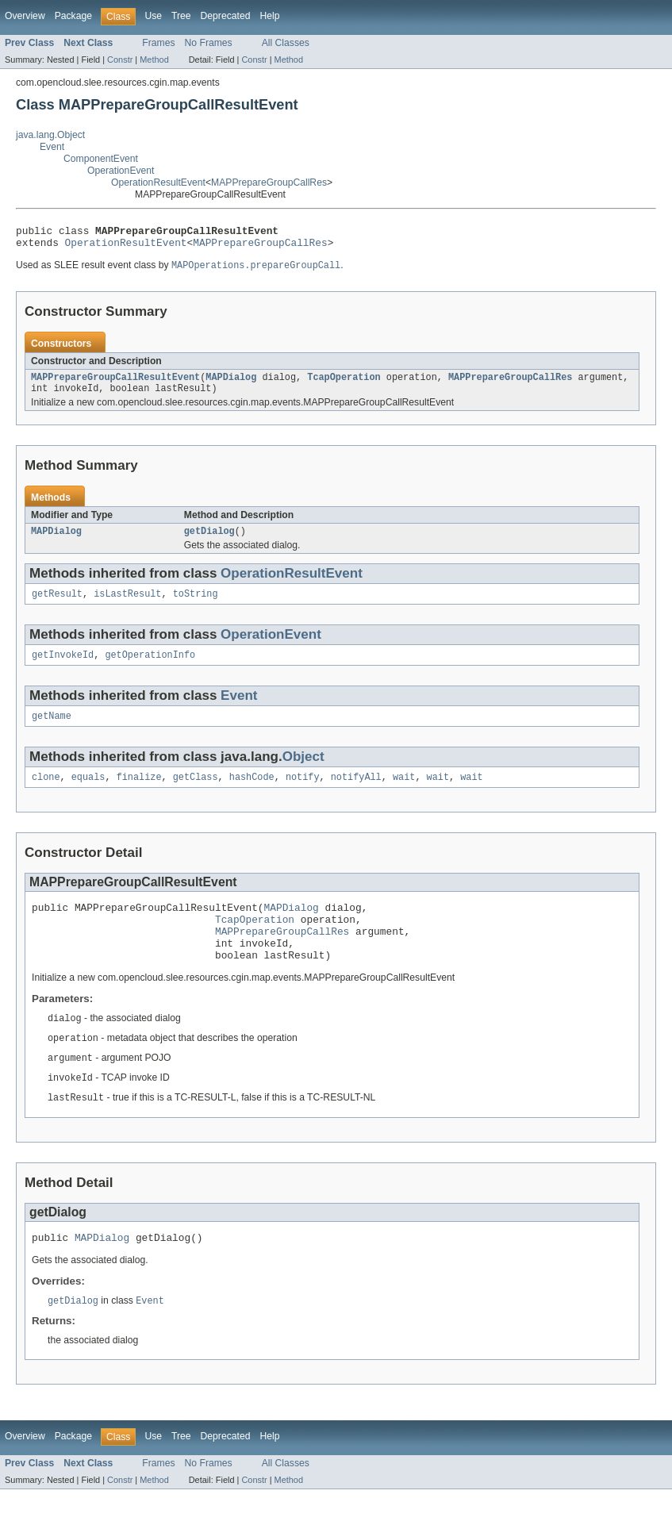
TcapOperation (343, 384)
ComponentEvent (100, 158)
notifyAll (356, 793)
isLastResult (127, 605)
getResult (57, 605)
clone (46, 793)
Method (154, 59)
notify (303, 793)
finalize (139, 793)
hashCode (252, 793)
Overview (25, 15)
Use (153, 15)
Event (52, 146)
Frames (158, 42)
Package (73, 15)
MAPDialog (230, 384)
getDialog (209, 541)
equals (88, 793)
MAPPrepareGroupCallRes (269, 182)
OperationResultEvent (158, 182)
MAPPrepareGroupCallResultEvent (115, 384)
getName (51, 730)
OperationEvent (120, 170)
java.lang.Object (50, 134)
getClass (195, 793)
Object (303, 771)
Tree (181, 15)
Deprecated (226, 15)
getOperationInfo (150, 668)
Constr (119, 59)
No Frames (208, 42)
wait (404, 793)
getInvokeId (63, 668)
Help (269, 15)
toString (195, 605)
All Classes (285, 42)
